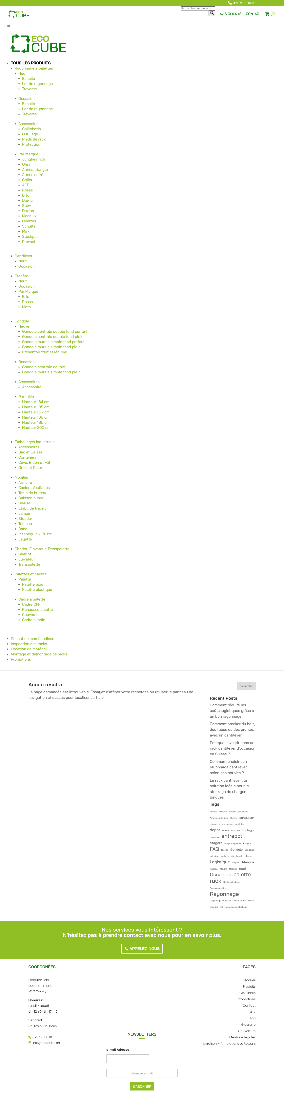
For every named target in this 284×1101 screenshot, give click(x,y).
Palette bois (32, 584)
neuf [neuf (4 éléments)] (242, 868)
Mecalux (29, 215)
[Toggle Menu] (8, 26)
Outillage (30, 134)
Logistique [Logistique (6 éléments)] (220, 861)
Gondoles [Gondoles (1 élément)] (249, 849)
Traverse (29, 88)
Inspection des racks (29, 643)
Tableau (25, 523)
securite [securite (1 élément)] (214, 907)
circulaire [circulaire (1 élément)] (239, 824)
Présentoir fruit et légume (44, 352)
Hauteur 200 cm (36, 427)
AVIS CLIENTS (231, 14)
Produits (249, 986)
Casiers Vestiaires (34, 487)
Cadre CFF (31, 604)
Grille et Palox (30, 467)
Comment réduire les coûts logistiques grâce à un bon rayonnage (232, 711)
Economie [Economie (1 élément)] (215, 837)
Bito (25, 195)
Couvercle (31, 614)
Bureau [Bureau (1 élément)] (233, 818)
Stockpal (30, 236)
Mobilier (22, 477)
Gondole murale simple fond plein (51, 346)
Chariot (24, 554)
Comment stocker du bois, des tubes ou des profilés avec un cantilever (232, 729)
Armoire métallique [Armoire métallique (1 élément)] (219, 818)
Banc (22, 528)
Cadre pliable (33, 619)
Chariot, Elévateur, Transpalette (42, 548)
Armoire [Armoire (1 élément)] (223, 811)
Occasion (26, 98)
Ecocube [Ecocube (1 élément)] (235, 830)
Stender (25, 518)
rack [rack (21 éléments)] (215, 881)
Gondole (22, 321)
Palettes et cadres (31, 574)
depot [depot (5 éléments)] (215, 829)
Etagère (21, 276)
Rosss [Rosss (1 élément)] (251, 900)
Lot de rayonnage (37, 83)
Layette (25, 539)
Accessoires (29, 381)
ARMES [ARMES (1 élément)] (213, 811)
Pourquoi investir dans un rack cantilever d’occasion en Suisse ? (232, 748)
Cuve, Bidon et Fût (34, 462)
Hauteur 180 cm (36, 422)
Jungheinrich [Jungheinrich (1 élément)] (237, 856)
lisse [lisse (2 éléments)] (249, 856)
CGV (252, 1011)
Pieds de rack (34, 139)
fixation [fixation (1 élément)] (224, 849)
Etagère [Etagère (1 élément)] (247, 843)
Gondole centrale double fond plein (53, 336)
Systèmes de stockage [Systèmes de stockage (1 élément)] (236, 907)
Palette (24, 579)
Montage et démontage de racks (39, 654)
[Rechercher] (212, 13)
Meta (26, 306)
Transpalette (29, 564)
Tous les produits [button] (31, 63)
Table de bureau (32, 492)
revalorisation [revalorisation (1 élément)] (239, 900)
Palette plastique (37, 589)
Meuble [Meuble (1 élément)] (223, 869)
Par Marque (28, 291)
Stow (26, 205)
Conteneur (27, 457)
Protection (31, 144)
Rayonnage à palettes (34, 68)
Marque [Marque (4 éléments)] (248, 862)
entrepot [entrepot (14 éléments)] (231, 836)
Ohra (26, 164)
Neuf (22, 73)
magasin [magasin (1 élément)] (236, 862)
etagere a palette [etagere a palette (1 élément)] (232, 843)
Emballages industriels (34, 441)
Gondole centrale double (43, 366)
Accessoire (28, 123)
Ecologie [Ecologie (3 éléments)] (248, 830)
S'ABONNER (142, 1086)
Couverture (247, 1030)
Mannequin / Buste (35, 534)
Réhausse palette (37, 609)
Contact (249, 1005)
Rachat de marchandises (32, 638)
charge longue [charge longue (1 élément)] (226, 824)
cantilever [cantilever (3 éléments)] (246, 818)
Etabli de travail (32, 508)
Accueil (249, 980)
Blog (252, 1018)
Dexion (28, 210)
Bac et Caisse (30, 452)
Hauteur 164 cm (35, 401)
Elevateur (26, 559)
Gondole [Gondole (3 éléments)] (236, 849)
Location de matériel (29, 649)
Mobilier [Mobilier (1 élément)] (233, 869)
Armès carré (32, 174)
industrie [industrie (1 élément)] (214, 856)
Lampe (24, 513)
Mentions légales (242, 1037)
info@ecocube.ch (44, 1043)
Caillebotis (31, 128)
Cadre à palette (31, 599)
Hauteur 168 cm (36, 417)
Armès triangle (35, 169)
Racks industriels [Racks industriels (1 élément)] (231, 882)
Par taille (26, 396)
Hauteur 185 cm (36, 407)
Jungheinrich (33, 159)
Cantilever (23, 255)
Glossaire (248, 1024)
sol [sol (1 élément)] (221, 907)
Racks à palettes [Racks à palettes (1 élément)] (218, 888)
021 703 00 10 (244, 2)
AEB (26, 185)
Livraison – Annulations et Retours (229, 1043)
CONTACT (253, 14)
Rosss (27, 190)
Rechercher (246, 686)
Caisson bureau (32, 497)
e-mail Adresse (117, 1049)
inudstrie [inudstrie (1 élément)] (225, 856)
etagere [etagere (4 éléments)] (216, 843)
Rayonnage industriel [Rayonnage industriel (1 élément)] (220, 900)
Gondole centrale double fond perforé (55, 331)
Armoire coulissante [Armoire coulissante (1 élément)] (238, 811)
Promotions (21, 659)
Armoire (25, 482)
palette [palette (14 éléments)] (242, 874)
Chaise (24, 503)
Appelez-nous (145, 948)
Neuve (23, 326)
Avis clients (246, 992)
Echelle (28, 78)
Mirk (26, 231)
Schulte (29, 226)
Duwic (27, 200)
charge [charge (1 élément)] (213, 824)
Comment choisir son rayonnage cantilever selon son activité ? (228, 767)
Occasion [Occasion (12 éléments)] (221, 874)
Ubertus (29, 221)
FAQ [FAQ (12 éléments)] (214, 849)
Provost (28, 241)
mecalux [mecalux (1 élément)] (214, 869)
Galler (27, 179)
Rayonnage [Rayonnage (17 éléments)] (224, 894)
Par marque (28, 154)
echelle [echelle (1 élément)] (225, 830)
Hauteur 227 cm (36, 412)
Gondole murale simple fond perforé (53, 341)
